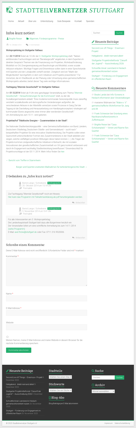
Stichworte (56, 384)
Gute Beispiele (63, 21)
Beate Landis (100, 94)
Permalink (25, 188)
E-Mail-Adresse (13, 308)
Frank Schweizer (102, 113)
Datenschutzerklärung (122, 423)
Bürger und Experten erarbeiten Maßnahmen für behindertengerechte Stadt (51, 167)
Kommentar (12, 256)
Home (11, 21)
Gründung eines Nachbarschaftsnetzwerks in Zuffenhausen (110, 116)
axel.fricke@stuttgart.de (26, 232)
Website (10, 322)
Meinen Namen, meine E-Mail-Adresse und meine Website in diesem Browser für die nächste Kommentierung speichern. (44, 342)
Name (9, 293)
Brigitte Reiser (15, 38)
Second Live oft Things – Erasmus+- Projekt (24, 377)
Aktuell (21, 21)
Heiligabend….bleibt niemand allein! (107, 56)
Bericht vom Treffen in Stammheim (23, 160)
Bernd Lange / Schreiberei (34, 183)
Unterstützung (46, 21)
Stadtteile (55, 371)
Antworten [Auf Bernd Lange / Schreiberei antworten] (80, 202)
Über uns (32, 21)
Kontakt (78, 21)
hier (62, 151)
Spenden (90, 21)
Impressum (108, 423)
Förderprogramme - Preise (51, 38)
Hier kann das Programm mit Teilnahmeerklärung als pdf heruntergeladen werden (45, 197)
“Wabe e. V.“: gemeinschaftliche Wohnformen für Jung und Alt (110, 105)
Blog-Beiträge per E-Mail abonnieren (63, 403)
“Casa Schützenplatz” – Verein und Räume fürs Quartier (110, 127)
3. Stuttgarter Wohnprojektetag (53, 56)
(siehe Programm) (16, 229)
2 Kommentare (32, 45)
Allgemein (33, 38)
